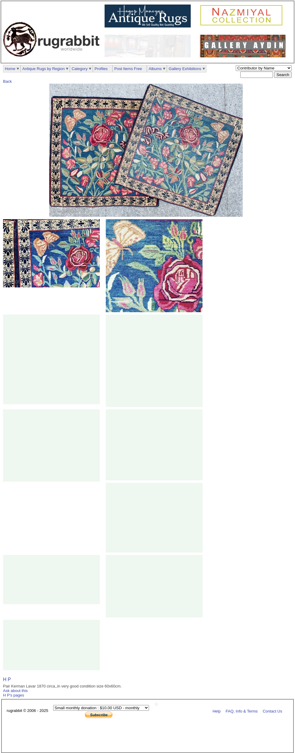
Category (80, 68)
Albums (155, 68)
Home (10, 68)
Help (216, 711)
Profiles (101, 68)
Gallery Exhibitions (185, 68)
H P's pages (13, 695)
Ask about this (15, 690)
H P (7, 679)
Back (7, 81)
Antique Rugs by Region (43, 68)
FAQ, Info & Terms (242, 711)
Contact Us (272, 711)
